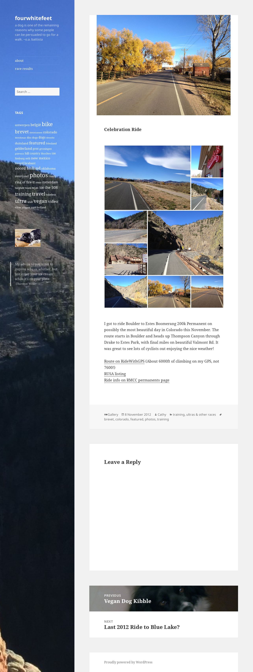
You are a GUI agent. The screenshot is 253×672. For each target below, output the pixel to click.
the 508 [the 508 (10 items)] (51, 187)
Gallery (113, 414)
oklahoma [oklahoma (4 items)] (48, 168)
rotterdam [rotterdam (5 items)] (50, 182)
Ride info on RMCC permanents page (136, 380)
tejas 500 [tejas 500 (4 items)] (38, 188)
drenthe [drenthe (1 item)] (50, 137)
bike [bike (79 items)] (47, 124)
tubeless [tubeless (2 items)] (51, 194)
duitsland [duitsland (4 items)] (21, 143)
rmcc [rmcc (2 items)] (39, 182)
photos (150, 419)
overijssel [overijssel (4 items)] (22, 176)
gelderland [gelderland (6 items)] (23, 148)
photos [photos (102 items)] (39, 175)
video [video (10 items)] (53, 201)
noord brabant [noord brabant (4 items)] (25, 163)
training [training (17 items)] (23, 194)
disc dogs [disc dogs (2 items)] (32, 137)
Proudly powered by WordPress (128, 662)
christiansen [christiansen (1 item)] (36, 132)
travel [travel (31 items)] (38, 193)
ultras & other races (201, 414)
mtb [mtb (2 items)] (27, 158)
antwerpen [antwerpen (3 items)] (22, 125)
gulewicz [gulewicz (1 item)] (19, 153)
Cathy (162, 414)
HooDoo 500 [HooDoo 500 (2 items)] (48, 153)
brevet (109, 419)
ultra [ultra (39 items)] (21, 201)
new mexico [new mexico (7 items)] (40, 158)
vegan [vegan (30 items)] (40, 201)
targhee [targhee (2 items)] (19, 188)
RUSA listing (115, 373)
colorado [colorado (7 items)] (50, 132)
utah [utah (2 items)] (30, 202)
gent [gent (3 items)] (36, 148)
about (19, 60)
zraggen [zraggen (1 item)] (26, 207)
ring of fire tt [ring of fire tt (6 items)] (25, 182)
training (179, 414)
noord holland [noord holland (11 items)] (28, 168)
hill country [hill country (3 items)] (32, 153)
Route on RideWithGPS (124, 361)
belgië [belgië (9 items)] (36, 124)
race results (24, 68)
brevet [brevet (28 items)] (22, 131)
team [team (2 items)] (28, 188)
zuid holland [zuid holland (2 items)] (38, 207)
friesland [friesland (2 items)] (51, 143)
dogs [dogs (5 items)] (42, 137)
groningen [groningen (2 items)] (45, 148)
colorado (122, 419)
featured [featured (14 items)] (37, 143)
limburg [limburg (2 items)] (20, 158)
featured (136, 419)
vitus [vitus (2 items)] (18, 207)
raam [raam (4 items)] (52, 176)
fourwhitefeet (33, 18)
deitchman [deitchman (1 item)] (20, 137)
